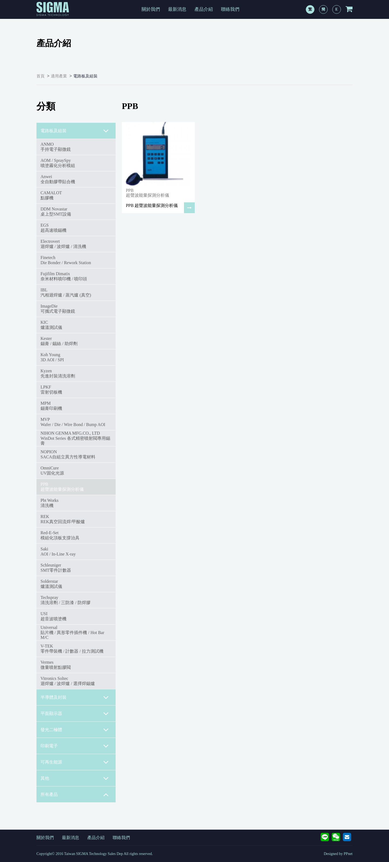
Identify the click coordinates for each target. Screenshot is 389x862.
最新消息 (177, 9)
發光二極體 (75, 729)
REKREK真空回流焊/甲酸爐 (63, 519)
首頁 (40, 76)
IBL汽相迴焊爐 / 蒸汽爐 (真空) (66, 292)
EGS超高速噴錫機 (53, 227)
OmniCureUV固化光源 (52, 470)
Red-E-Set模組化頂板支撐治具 (60, 535)
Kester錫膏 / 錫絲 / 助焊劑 (59, 341)
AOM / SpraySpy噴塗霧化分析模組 (58, 163)
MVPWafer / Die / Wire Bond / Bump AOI (73, 422)
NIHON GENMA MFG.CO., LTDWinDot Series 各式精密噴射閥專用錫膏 (75, 438)
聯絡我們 (230, 9)
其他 (75, 778)
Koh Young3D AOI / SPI (52, 357)
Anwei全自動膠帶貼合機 (58, 179)
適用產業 (59, 76)
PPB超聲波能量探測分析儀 (62, 486)
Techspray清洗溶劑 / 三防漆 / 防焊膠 (65, 600)
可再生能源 (75, 762)
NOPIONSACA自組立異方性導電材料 (68, 454)
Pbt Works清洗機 (49, 502)
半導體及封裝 (75, 697)
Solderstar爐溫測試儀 (51, 583)
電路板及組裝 (85, 76)
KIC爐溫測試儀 (51, 324)
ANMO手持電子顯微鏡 (56, 146)
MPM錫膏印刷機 (51, 405)
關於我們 (151, 9)
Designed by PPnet (338, 854)
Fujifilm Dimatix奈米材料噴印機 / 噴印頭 (64, 276)
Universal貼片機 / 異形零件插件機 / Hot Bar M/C (72, 632)
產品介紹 (203, 9)
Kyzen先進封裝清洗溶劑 (58, 373)
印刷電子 (75, 746)
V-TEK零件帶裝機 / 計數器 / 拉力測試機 (72, 648)
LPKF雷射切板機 (51, 389)
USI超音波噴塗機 (53, 616)
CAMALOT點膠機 (51, 195)
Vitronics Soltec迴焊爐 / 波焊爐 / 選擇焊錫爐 (68, 681)
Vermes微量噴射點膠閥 (56, 664)
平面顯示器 (75, 713)
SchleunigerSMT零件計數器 (56, 567)
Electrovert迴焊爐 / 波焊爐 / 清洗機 (63, 243)
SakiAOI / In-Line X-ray (58, 551)
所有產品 (75, 794)
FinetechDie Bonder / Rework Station (66, 260)
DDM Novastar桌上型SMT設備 (56, 211)
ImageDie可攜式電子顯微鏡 (58, 308)
